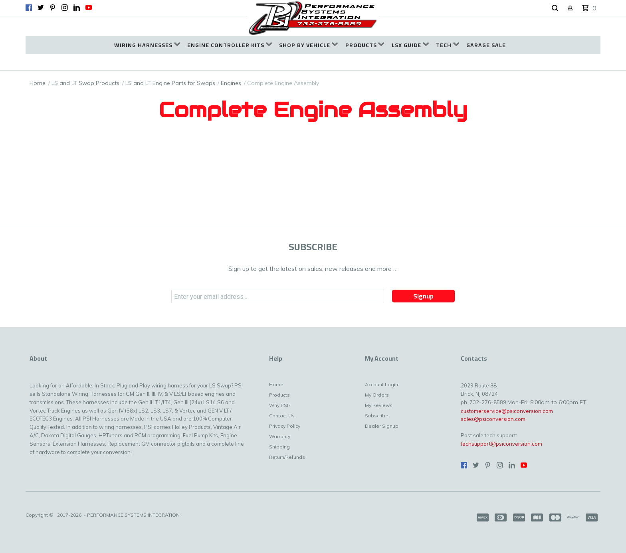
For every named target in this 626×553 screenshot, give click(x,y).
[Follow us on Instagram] (64, 7)
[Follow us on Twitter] (41, 7)
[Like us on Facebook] (29, 7)
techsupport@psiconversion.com (501, 443)
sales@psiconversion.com (493, 419)
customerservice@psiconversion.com (507, 411)
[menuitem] (147, 45)
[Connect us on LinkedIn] (76, 7)
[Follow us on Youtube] (88, 7)
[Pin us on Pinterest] (53, 7)
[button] (555, 8)
